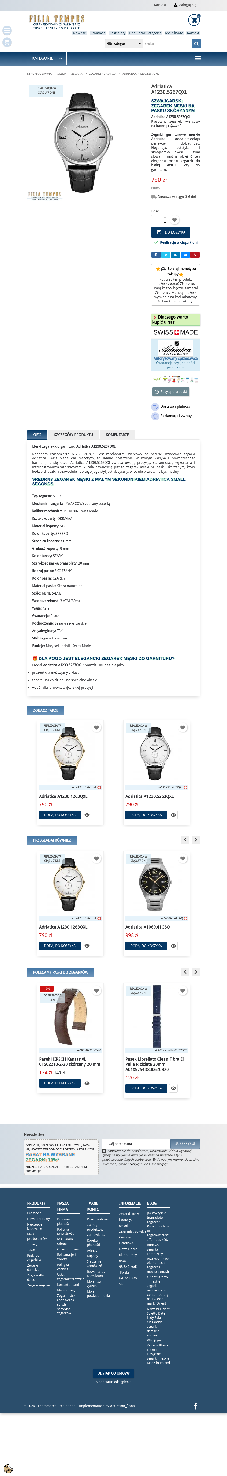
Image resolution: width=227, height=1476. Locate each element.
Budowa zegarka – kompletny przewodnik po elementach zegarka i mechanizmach (158, 1258)
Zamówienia (96, 1235)
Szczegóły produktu (73, 435)
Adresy (92, 1250)
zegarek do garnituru (58, 446)
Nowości (80, 33)
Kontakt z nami (68, 1284)
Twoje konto (93, 1206)
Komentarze (117, 435)
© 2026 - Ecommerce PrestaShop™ (51, 1406)
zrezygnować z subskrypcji (148, 1164)
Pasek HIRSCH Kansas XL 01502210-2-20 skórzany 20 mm (156, 1062)
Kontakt (160, 5)
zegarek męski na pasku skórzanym (155, 467)
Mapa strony (66, 1290)
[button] (170, 320)
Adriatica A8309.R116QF (62, 927)
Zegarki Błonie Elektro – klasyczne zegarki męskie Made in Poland (158, 1354)
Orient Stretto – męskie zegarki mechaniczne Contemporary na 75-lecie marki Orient (157, 1290)
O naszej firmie (68, 1249)
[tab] (175, 320)
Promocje (98, 33)
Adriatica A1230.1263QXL (63, 796)
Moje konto (174, 33)
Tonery (32, 1244)
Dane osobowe (98, 1219)
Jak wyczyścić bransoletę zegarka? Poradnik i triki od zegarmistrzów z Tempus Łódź (158, 1226)
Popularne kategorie (145, 33)
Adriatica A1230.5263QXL (149, 796)
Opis (37, 435)
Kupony (92, 1256)
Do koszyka (170, 232)
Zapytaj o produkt (170, 392)
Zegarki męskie (38, 1285)
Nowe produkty (38, 1219)
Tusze (31, 1250)
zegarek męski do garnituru (136, 658)
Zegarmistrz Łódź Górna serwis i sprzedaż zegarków (66, 1304)
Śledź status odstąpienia (113, 1382)
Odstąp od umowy (113, 1373)
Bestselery (117, 33)
